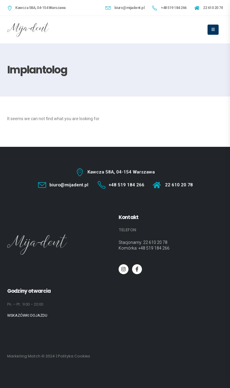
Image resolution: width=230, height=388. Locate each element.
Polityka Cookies (74, 356)
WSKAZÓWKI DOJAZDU (27, 315)
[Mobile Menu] (213, 30)
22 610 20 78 (155, 242)
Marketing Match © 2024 (31, 356)
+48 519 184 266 (154, 248)
